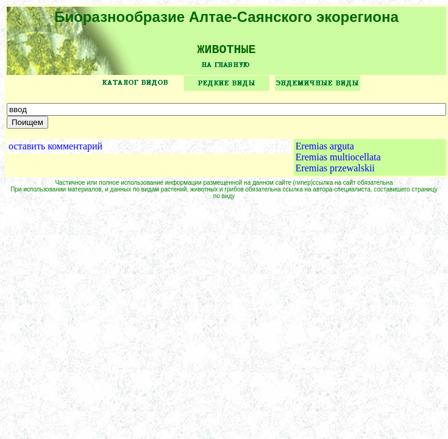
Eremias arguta (325, 150)
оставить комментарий (55, 150)
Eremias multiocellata (338, 161)
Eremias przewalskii (335, 172)
